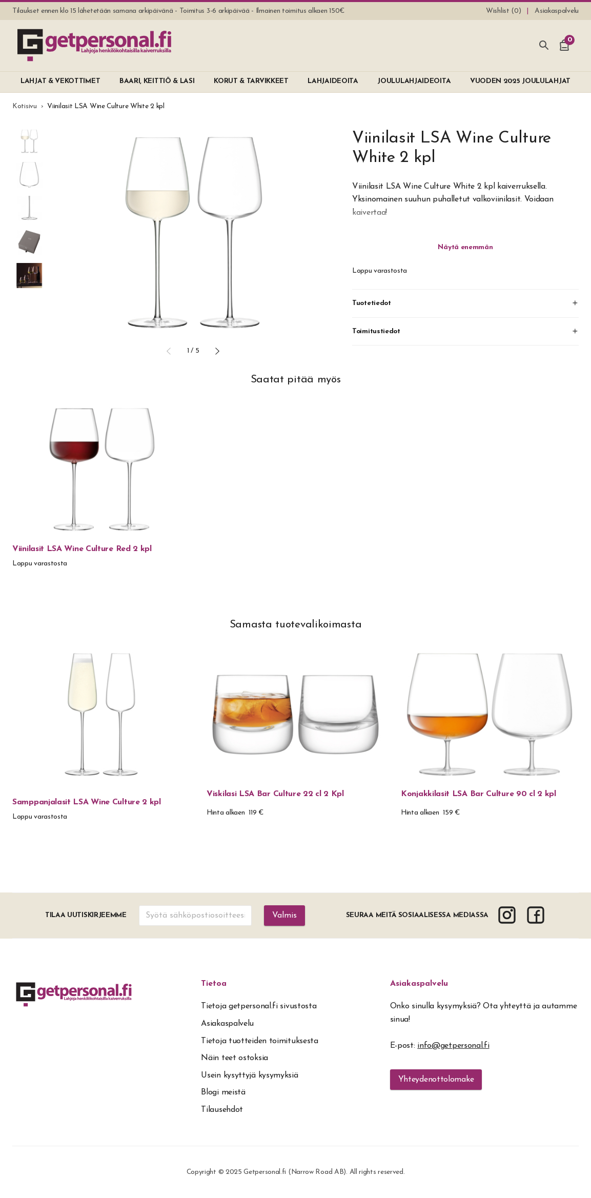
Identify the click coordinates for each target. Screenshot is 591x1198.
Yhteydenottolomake (436, 1079)
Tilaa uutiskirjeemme (86, 915)
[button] (168, 351)
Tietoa (214, 984)
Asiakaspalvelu (419, 984)
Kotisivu (24, 106)
